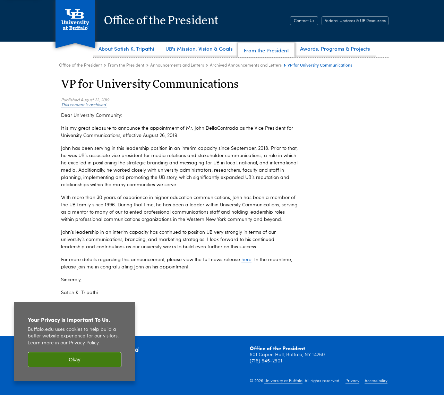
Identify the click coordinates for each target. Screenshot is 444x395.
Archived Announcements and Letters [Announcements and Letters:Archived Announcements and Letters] (246, 65)
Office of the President (169, 21)
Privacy (352, 381)
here (246, 259)
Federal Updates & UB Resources (355, 21)
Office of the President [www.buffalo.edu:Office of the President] (80, 65)
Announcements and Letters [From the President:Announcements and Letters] (177, 65)
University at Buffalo (283, 381)
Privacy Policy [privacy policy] (84, 343)
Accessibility (376, 381)
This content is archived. (84, 105)
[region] (74, 341)
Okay (74, 359)
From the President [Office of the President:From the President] (126, 65)
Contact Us (304, 21)
